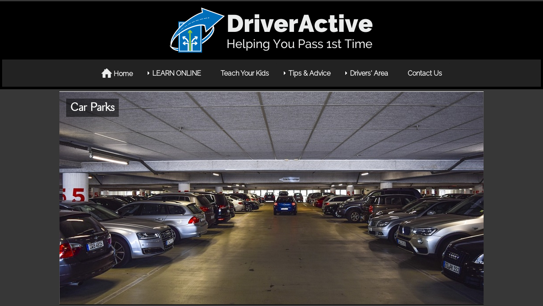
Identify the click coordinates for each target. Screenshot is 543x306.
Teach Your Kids (245, 73)
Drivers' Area (369, 73)
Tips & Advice (309, 73)
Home (117, 73)
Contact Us (425, 73)
